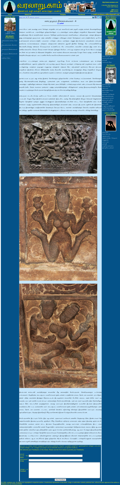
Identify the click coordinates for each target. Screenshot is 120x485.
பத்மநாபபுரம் (106, 136)
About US (28, 14)
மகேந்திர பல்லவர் (107, 102)
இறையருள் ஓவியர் (107, 100)
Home (10, 14)
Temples (63, 14)
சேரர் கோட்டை (106, 56)
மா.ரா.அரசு (105, 92)
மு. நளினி (60, 23)
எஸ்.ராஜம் (105, 88)
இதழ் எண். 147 (23, 17)
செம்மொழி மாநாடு (107, 58)
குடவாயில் (105, 104)
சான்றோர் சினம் (6, 58)
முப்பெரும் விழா (107, 62)
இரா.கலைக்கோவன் (107, 96)
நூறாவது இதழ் (106, 84)
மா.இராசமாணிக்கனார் (108, 106)
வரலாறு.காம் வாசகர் (108, 98)
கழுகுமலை (105, 140)
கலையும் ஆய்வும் (34, 17)
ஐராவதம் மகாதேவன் (108, 94)
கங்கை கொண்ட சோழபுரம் (109, 138)
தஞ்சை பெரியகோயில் (108, 110)
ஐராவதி (104, 60)
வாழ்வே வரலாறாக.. (108, 145)
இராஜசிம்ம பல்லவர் (108, 147)
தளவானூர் (105, 132)
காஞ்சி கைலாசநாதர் (107, 108)
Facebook (81, 14)
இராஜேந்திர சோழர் (107, 90)
